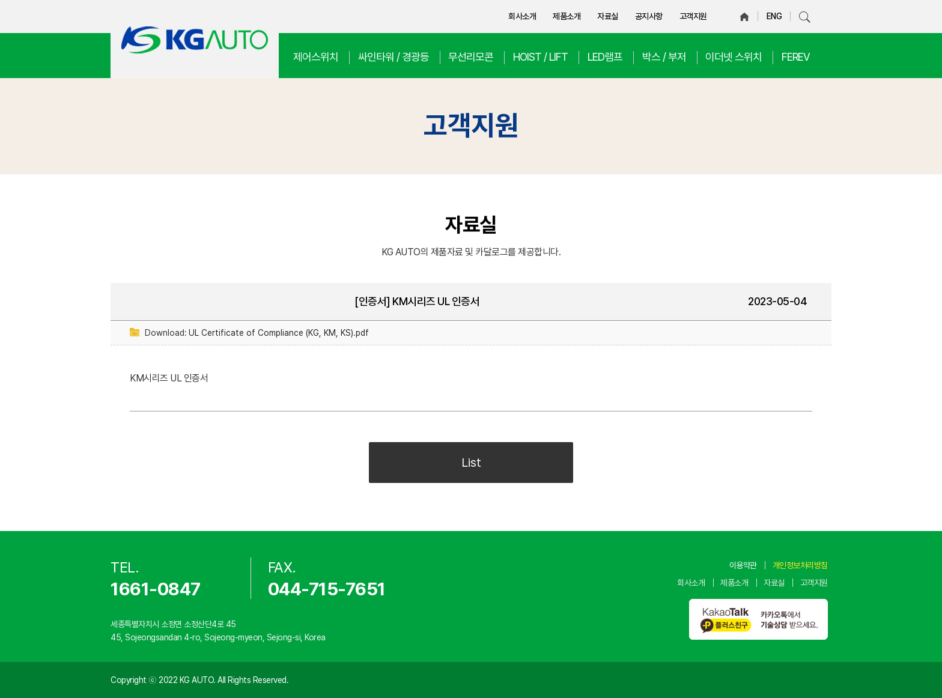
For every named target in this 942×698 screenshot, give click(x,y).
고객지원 (693, 16)
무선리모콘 (470, 56)
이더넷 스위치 (733, 56)
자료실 (607, 16)
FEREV (796, 56)
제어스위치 (315, 56)
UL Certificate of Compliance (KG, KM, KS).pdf (279, 333)
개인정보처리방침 (800, 565)
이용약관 (743, 565)
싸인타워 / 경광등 (393, 56)
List (471, 462)
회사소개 (522, 16)
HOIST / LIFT (540, 56)
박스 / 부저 (664, 56)
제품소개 (566, 16)
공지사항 (649, 16)
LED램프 (605, 56)
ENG (774, 16)
